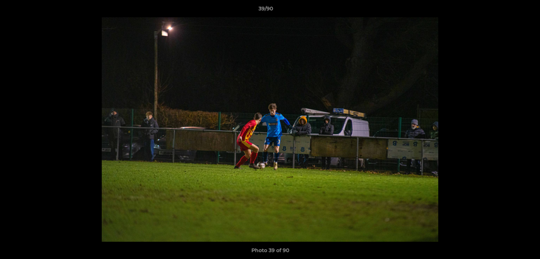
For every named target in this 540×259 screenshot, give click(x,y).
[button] (509, 10)
